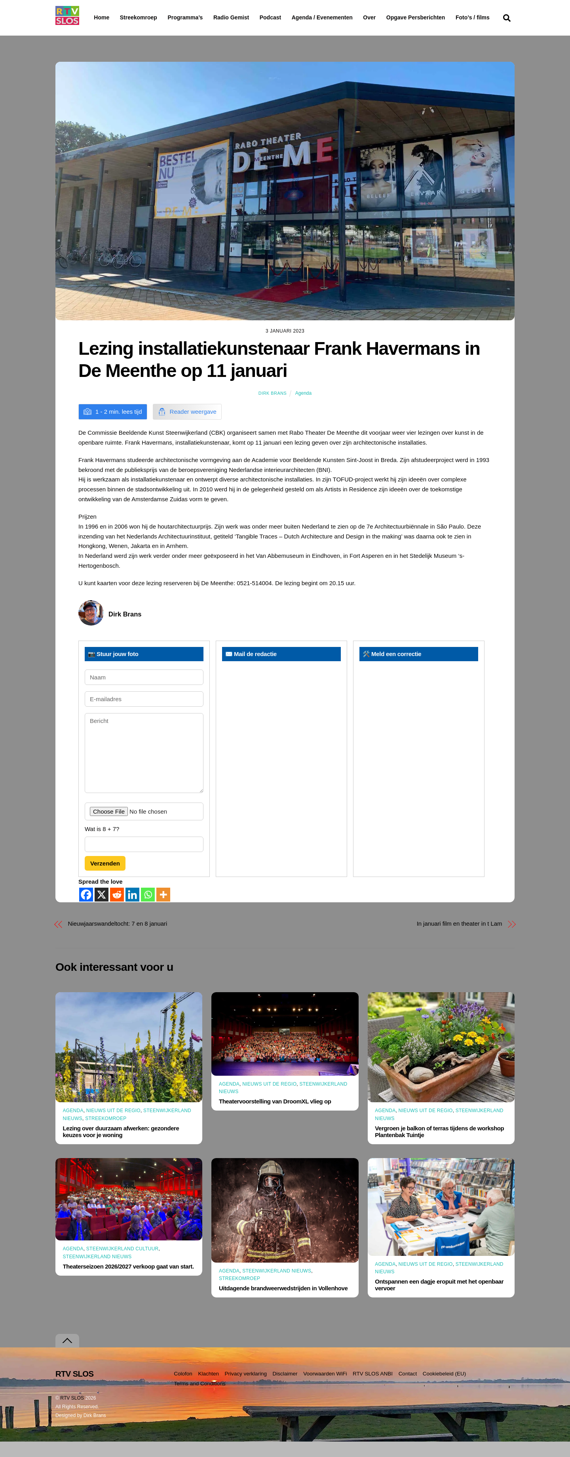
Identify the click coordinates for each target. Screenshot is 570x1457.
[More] (163, 910)
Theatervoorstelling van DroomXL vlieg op (275, 1116)
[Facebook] (86, 910)
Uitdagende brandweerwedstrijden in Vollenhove (283, 1303)
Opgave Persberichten (444, 18)
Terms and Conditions (200, 1399)
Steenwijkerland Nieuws (97, 1271)
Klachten (208, 1389)
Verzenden (105, 878)
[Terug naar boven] (67, 1356)
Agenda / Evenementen (342, 17)
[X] (101, 910)
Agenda (303, 408)
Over (390, 17)
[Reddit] (117, 910)
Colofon (183, 1389)
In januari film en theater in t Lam (459, 939)
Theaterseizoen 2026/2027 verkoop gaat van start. (128, 1281)
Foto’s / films (112, 33)
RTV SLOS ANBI (373, 1389)
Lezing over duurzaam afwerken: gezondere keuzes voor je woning (121, 1147)
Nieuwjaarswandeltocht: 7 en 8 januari (117, 939)
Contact (408, 1389)
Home (95, 17)
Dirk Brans (272, 408)
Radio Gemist (251, 17)
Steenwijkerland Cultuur (122, 1264)
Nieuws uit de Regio (113, 1126)
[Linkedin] (132, 910)
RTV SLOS (72, 1413)
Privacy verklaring (245, 1389)
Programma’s (200, 18)
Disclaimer (285, 1389)
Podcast (290, 17)
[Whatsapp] (148, 910)
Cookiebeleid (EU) (444, 1389)
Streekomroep (140, 18)
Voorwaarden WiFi (325, 1389)
